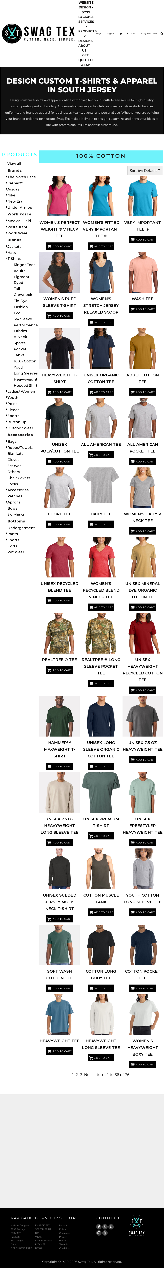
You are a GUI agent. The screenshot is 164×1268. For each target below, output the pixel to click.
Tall (17, 289)
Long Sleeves (26, 373)
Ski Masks (15, 514)
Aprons (13, 502)
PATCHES (40, 1244)
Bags (11, 441)
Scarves (14, 466)
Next (88, 1074)
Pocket (20, 349)
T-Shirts (14, 259)
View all (14, 164)
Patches (14, 496)
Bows (12, 508)
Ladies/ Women (21, 391)
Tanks (19, 355)
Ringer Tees (24, 265)
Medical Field (19, 221)
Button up (16, 422)
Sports (19, 343)
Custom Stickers (43, 1240)
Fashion (21, 307)
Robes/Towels (19, 448)
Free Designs (17, 1240)
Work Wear (17, 233)
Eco (17, 313)
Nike (11, 195)
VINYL (38, 1236)
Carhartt (15, 183)
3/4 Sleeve (23, 319)
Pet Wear (15, 552)
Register (110, 33)
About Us (16, 1244)
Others (13, 472)
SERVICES (16, 1233)
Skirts (12, 546)
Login (99, 33)
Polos (12, 404)
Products (15, 1236)
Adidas (13, 189)
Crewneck (23, 295)
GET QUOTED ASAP (21, 1248)
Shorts (13, 540)
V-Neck (20, 337)
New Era (14, 201)
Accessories (17, 490)
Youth (19, 367)
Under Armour (20, 207)
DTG (37, 1233)
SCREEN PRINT (43, 1229)
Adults (19, 271)
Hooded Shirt (25, 386)
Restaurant (17, 227)
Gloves (13, 460)
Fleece (13, 410)
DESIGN (39, 1248)
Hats (11, 253)
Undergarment (21, 528)
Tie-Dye (21, 301)
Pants (12, 534)
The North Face (21, 177)
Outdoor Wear (20, 428)
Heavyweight (25, 379)
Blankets (15, 454)
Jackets (14, 247)
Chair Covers (18, 478)
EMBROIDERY (42, 1225)
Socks (12, 484)
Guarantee (64, 1233)
